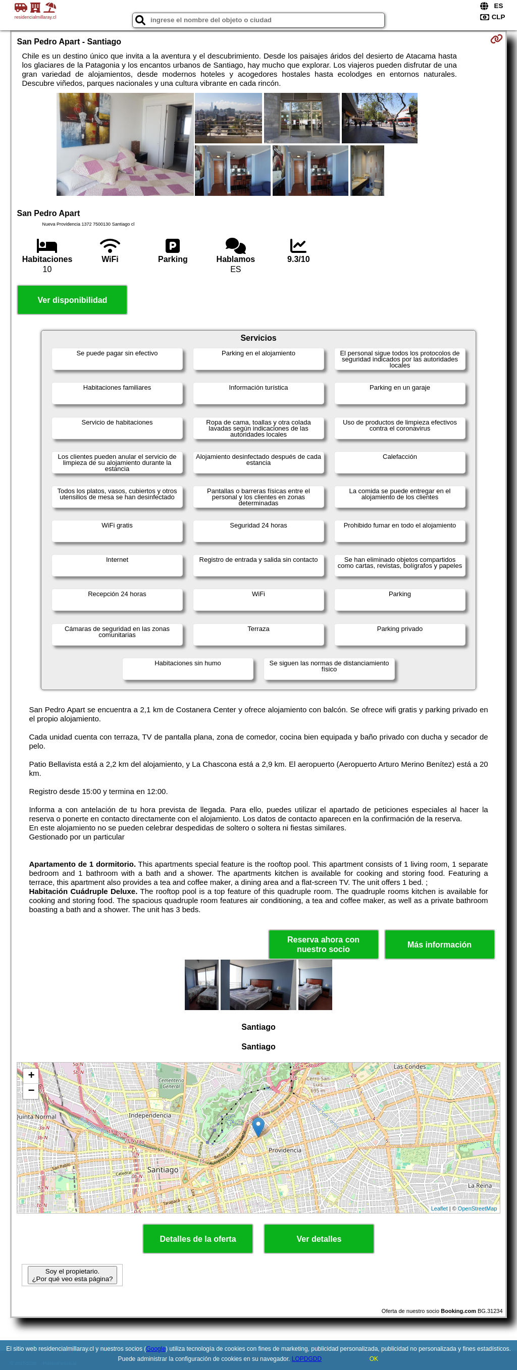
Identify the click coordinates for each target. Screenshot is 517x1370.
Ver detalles (319, 1239)
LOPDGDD (307, 1358)
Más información (439, 944)
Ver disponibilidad (73, 300)
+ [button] (31, 1076)
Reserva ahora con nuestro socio (323, 944)
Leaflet (439, 1208)
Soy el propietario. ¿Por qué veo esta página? (72, 1275)
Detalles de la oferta (198, 1239)
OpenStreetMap (477, 1208)
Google (156, 1348)
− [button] (31, 1091)
